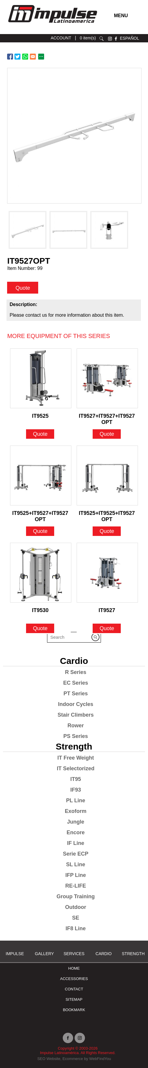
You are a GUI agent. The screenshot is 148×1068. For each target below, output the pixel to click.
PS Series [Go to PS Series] (75, 736)
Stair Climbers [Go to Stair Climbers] (75, 715)
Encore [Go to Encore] (76, 832)
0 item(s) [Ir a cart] (88, 38)
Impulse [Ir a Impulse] (15, 953)
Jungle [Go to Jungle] (75, 822)
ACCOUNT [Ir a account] (61, 38)
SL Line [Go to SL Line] (75, 864)
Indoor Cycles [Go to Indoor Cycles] (75, 704)
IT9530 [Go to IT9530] (40, 610)
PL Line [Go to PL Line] (75, 800)
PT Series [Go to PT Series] (75, 693)
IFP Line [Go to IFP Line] (75, 875)
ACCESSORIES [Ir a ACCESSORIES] (74, 978)
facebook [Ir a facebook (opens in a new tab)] (116, 39)
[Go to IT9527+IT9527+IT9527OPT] (107, 378)
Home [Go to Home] (74, 968)
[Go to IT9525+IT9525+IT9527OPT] (107, 475)
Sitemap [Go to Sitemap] (73, 999)
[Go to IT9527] (107, 573)
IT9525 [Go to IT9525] (40, 416)
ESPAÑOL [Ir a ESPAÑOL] (129, 38)
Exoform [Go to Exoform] (75, 811)
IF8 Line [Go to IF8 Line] (75, 928)
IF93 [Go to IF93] (75, 790)
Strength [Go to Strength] (74, 746)
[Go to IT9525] (40, 378)
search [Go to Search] (101, 38)
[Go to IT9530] (40, 573)
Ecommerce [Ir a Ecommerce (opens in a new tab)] (72, 1058)
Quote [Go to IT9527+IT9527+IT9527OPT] (106, 434)
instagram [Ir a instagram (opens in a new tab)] (110, 39)
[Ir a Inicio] (52, 24)
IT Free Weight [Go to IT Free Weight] (75, 758)
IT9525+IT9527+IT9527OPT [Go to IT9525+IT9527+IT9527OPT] (40, 514)
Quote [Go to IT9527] (106, 628)
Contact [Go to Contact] (74, 989)
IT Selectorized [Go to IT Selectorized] (75, 768)
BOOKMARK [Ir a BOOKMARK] (74, 1010)
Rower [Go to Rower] (75, 725)
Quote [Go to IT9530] (40, 628)
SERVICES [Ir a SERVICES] (74, 953)
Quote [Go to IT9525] (40, 434)
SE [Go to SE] (75, 918)
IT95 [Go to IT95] (75, 779)
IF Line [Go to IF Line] (75, 843)
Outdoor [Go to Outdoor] (75, 907)
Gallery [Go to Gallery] (44, 953)
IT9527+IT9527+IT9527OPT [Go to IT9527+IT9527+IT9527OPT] (107, 417)
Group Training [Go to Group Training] (76, 896)
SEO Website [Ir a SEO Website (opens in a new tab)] (48, 1058)
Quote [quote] (22, 288)
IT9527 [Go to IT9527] (107, 610)
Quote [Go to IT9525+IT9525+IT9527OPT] (106, 531)
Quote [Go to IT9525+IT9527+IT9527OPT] (40, 531)
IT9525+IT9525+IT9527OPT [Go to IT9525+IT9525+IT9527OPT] (107, 514)
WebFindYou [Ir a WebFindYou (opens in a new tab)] (100, 1058)
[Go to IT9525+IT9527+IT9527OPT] (40, 475)
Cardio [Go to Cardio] (74, 661)
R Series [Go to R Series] (75, 672)
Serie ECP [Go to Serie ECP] (75, 854)
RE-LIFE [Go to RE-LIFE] (75, 886)
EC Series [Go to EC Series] (75, 683)
